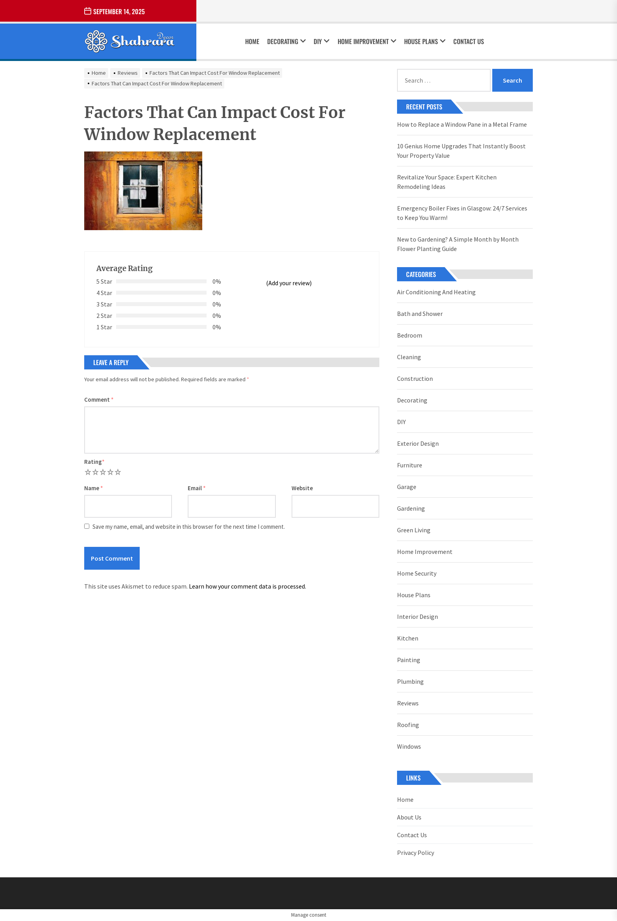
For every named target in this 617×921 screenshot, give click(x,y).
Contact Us (468, 41)
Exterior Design (418, 443)
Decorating (286, 41)
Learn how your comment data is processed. (247, 586)
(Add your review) (289, 283)
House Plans (424, 41)
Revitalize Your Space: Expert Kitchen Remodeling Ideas (447, 181)
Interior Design (417, 616)
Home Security (416, 573)
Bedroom (409, 335)
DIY (321, 41)
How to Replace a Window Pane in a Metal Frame (462, 124)
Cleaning (409, 357)
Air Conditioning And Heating (436, 292)
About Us (409, 817)
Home (252, 41)
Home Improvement (367, 41)
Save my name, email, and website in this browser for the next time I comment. (188, 526)
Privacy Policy (415, 852)
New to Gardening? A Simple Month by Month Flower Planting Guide (458, 244)
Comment (99, 399)
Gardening (411, 508)
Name (93, 488)
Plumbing (410, 681)
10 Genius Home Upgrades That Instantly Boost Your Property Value (461, 150)
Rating (94, 461)
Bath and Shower (420, 313)
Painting (408, 660)
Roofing (408, 725)
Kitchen (407, 638)
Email (197, 488)
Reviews (408, 703)
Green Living (413, 530)
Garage (406, 487)
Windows (409, 746)
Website (302, 488)
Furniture (409, 465)
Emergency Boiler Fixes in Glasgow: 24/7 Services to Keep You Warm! (462, 212)
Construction (415, 378)
